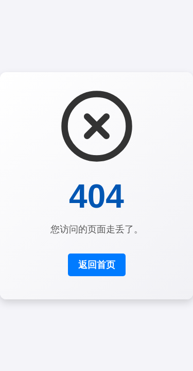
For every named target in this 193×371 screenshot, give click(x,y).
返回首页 (96, 265)
